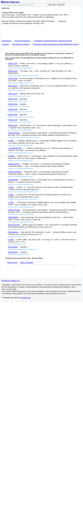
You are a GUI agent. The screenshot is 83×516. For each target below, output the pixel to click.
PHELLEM (12, 63)
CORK (11, 141)
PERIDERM (13, 180)
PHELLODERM (14, 172)
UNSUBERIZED (15, 148)
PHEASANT (12, 262)
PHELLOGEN (14, 133)
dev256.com (26, 298)
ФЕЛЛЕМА (13, 247)
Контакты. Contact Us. (11, 280)
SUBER (11, 156)
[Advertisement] (30, 32)
